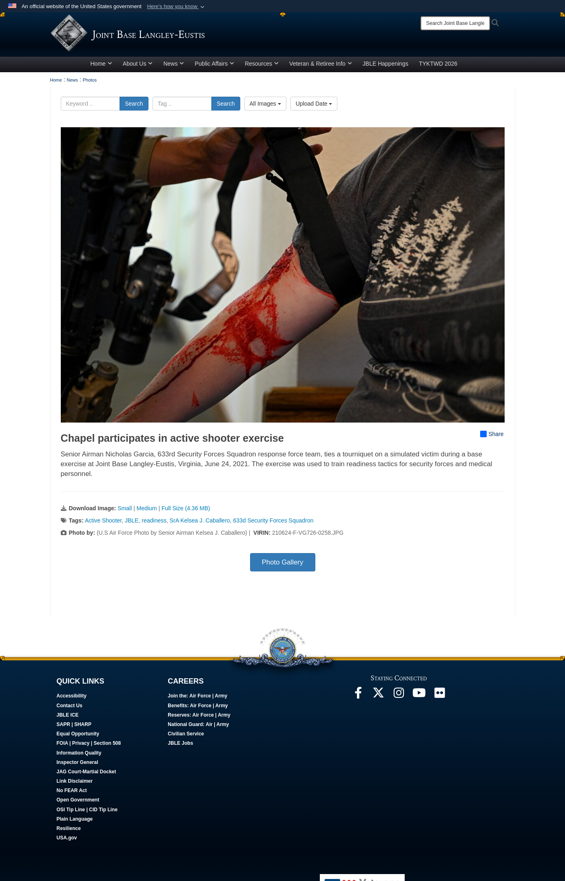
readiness (154, 523)
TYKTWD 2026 (438, 66)
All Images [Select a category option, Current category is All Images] (265, 106)
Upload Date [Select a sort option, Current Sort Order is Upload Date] (314, 106)
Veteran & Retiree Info (320, 66)
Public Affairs (214, 66)
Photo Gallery (283, 565)
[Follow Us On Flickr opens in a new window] (440, 698)
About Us (138, 66)
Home (101, 66)
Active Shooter (103, 523)
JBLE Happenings (385, 66)
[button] (176, 6)
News (173, 66)
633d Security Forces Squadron (273, 523)
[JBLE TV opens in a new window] (419, 698)
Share (491, 437)
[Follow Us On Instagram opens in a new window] (399, 698)
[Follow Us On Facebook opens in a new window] (358, 698)
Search (134, 106)
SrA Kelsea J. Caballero (200, 523)
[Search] (455, 23)
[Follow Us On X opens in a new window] (378, 698)
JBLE (131, 523)
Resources (262, 66)
